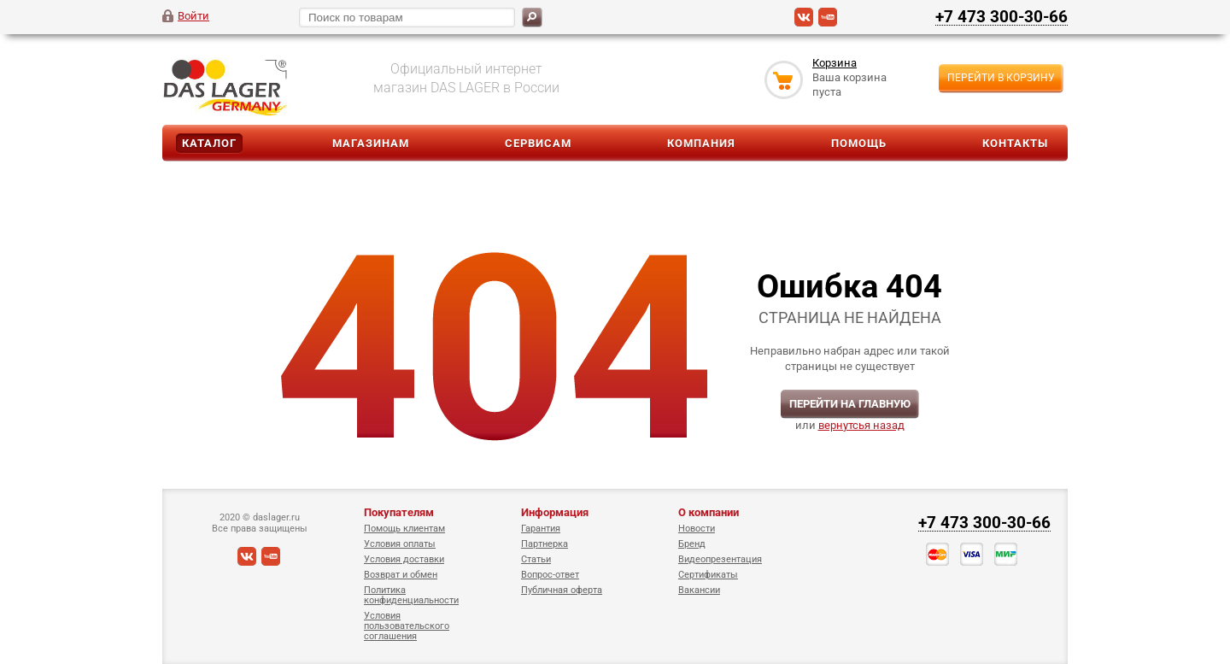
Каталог (209, 143)
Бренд (692, 543)
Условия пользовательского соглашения (406, 626)
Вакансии (699, 590)
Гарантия (540, 528)
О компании (708, 512)
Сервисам (538, 143)
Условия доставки (404, 559)
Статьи (536, 559)
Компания (701, 143)
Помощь (859, 143)
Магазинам (370, 143)
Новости (696, 528)
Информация (555, 512)
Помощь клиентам (404, 528)
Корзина (834, 62)
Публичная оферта (561, 590)
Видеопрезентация (720, 559)
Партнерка (544, 543)
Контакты (1015, 143)
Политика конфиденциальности (411, 595)
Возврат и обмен (400, 574)
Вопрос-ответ (550, 574)
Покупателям (399, 512)
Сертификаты (708, 574)
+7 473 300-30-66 (1001, 16)
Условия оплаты (400, 543)
